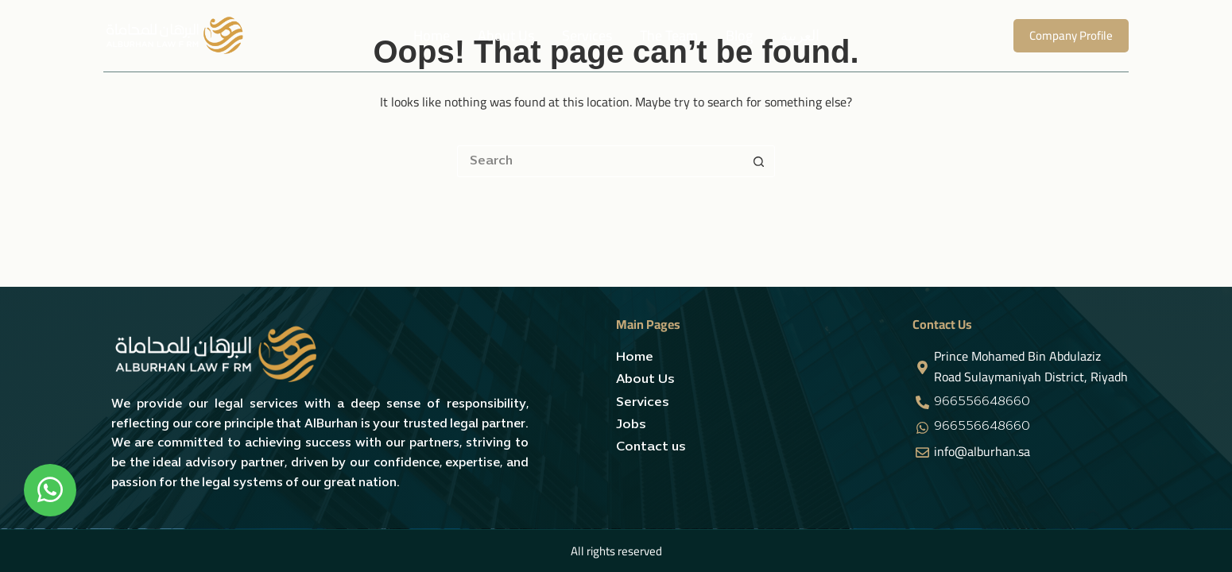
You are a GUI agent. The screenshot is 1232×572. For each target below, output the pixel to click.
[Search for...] (600, 161)
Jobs (631, 425)
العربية (800, 35)
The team (669, 35)
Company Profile (1071, 35)
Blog (739, 35)
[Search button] (759, 161)
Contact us (651, 447)
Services (587, 35)
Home (431, 35)
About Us (506, 35)
